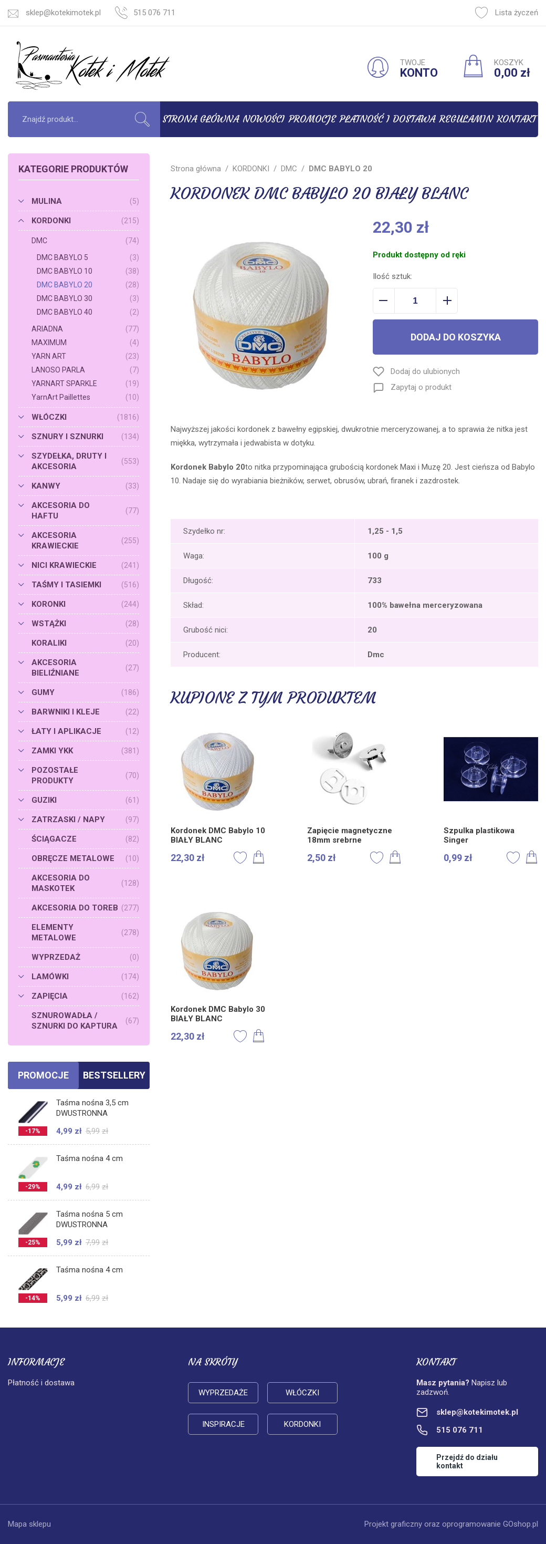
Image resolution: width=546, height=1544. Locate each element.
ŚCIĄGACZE (85, 839)
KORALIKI (85, 643)
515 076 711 (154, 12)
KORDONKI (85, 220)
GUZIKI (85, 800)
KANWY (85, 486)
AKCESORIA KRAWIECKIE (85, 541)
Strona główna (200, 119)
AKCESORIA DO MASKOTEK (85, 883)
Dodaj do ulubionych (425, 371)
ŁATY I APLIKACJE (85, 731)
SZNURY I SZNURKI (85, 436)
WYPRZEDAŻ (85, 957)
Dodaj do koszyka (456, 337)
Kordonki (302, 1424)
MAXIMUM (85, 342)
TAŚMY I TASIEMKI (85, 584)
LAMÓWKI (85, 976)
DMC (85, 240)
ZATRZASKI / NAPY (85, 819)
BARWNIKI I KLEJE (85, 712)
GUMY (85, 692)
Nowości (264, 119)
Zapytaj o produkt (421, 387)
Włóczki (302, 1392)
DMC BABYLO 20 (88, 284)
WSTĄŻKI (85, 623)
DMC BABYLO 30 (88, 298)
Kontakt (516, 119)
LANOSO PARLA (85, 370)
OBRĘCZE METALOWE (85, 858)
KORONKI (85, 604)
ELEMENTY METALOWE (85, 932)
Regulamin (466, 119)
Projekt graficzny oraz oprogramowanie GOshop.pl (451, 1524)
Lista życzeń (506, 12)
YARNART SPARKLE (85, 383)
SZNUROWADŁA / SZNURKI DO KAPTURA (85, 1021)
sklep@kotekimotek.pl (63, 12)
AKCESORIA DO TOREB (85, 908)
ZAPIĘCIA (85, 996)
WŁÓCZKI (85, 417)
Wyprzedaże (223, 1392)
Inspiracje (223, 1424)
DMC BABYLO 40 (88, 312)
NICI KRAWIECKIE (85, 565)
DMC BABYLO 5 (88, 257)
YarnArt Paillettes (85, 397)
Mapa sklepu (29, 1524)
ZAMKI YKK (85, 750)
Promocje (312, 119)
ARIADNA (85, 329)
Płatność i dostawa (387, 119)
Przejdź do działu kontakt (467, 1461)
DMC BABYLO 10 (88, 271)
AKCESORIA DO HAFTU (85, 511)
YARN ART (85, 356)
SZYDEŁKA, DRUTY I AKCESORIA (85, 461)
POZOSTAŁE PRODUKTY (85, 775)
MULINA (85, 201)
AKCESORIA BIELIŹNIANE (85, 668)
